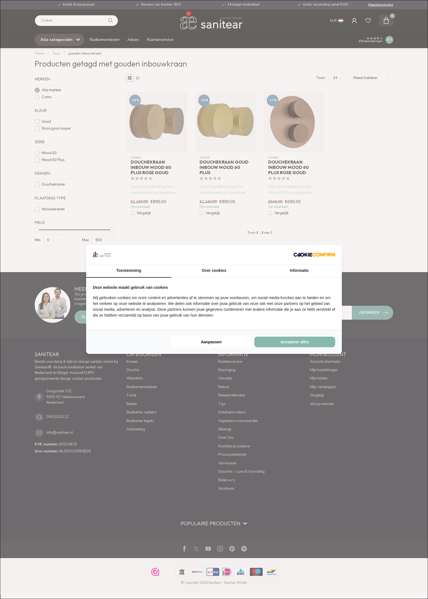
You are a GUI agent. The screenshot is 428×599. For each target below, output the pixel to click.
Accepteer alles (294, 342)
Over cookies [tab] (214, 270)
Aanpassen (211, 342)
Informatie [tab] (299, 270)
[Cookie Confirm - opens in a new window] (314, 254)
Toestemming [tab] (128, 270)
